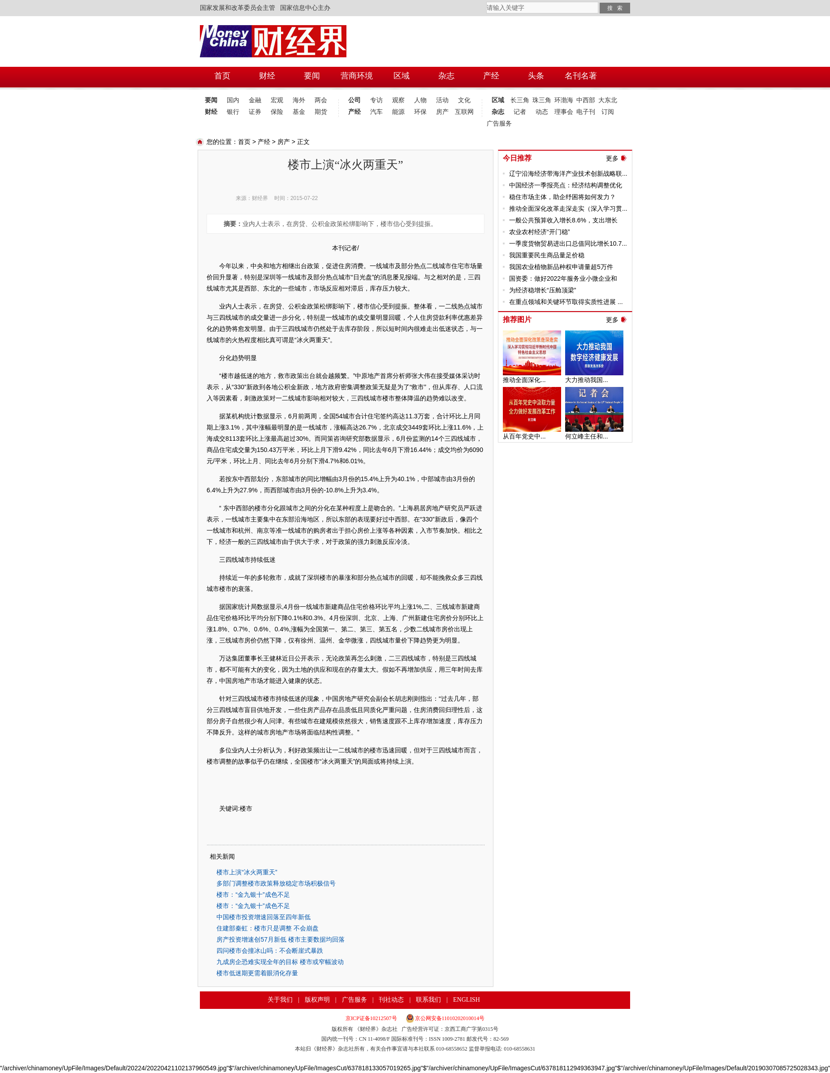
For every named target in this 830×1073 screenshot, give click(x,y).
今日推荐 (517, 158)
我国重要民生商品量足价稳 (546, 255)
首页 (244, 141)
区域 (498, 100)
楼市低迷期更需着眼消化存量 (257, 973)
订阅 (607, 112)
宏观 (277, 100)
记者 (520, 112)
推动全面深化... (524, 379)
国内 (233, 100)
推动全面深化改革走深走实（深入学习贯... (568, 208)
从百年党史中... (524, 436)
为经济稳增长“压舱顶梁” (542, 290)
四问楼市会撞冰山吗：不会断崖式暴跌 (269, 950)
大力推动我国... (586, 379)
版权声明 (317, 999)
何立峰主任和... (586, 436)
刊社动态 (391, 999)
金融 (255, 100)
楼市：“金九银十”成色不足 (253, 894)
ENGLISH (466, 999)
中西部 (585, 100)
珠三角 (541, 100)
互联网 (464, 112)
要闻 (211, 100)
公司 (354, 100)
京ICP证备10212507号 (371, 1018)
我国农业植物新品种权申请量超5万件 (561, 266)
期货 (321, 112)
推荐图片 (517, 319)
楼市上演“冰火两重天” (246, 872)
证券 (255, 112)
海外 (299, 100)
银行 (233, 112)
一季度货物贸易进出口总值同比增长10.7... (568, 243)
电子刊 (585, 112)
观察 (398, 100)
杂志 (498, 112)
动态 (542, 112)
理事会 (563, 112)
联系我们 (428, 999)
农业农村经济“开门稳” (539, 231)
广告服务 (498, 123)
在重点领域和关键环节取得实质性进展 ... (566, 301)
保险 (277, 112)
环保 (420, 112)
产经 (354, 112)
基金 (299, 112)
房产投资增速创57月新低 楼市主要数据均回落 (280, 939)
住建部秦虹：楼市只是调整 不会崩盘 (267, 928)
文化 (464, 100)
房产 (442, 112)
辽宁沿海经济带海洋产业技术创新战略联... (568, 173)
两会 (321, 100)
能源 (398, 112)
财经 (211, 112)
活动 (442, 100)
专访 (376, 100)
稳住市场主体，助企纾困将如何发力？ (562, 196)
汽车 (376, 112)
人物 (420, 100)
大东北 (607, 100)
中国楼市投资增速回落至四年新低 (263, 917)
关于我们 (280, 999)
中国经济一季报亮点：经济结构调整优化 (565, 185)
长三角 (519, 100)
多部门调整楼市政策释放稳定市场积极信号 (276, 883)
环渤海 (563, 100)
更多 (612, 158)
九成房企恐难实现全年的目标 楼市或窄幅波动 (280, 961)
